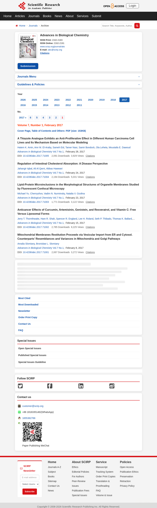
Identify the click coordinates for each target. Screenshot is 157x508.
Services (82, 16)
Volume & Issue (104, 492)
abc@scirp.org (55, 49)
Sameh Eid (58, 145)
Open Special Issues (29, 345)
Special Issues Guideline (32, 359)
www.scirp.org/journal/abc (52, 46)
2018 (113, 97)
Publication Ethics (129, 469)
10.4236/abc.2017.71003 (36, 199)
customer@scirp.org (32, 403)
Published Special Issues (32, 352)
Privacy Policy (127, 483)
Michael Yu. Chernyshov (30, 191)
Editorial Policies (80, 469)
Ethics (75, 464)
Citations (44, 53)
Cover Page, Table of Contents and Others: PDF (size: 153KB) (51, 128)
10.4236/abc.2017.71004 (36, 174)
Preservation (126, 473)
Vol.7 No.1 (58, 149)
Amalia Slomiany (26, 241)
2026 (23, 97)
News (58, 16)
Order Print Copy (27, 314)
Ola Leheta (102, 145)
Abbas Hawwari (54, 166)
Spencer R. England (66, 216)
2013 (56, 102)
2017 (124, 97)
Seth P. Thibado (103, 216)
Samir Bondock (87, 145)
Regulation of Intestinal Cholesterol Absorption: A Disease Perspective (62, 160)
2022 (68, 97)
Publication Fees (80, 488)
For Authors (78, 473)
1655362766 (28, 415)
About (69, 16)
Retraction (125, 478)
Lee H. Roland (86, 216)
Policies (125, 459)
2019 (101, 97)
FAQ (20, 327)
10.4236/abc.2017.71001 (36, 249)
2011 (79, 102)
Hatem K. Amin (25, 145)
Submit (96, 16)
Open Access (127, 464)
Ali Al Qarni (39, 166)
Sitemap (52, 478)
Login (132, 5)
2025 (34, 97)
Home (8, 16)
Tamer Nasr (71, 145)
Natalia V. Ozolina (75, 191)
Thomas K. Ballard (122, 216)
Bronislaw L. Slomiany (47, 241)
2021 (79, 97)
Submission (27, 63)
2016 (23, 102)
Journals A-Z (54, 464)
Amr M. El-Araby (42, 145)
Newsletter (24, 308)
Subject (52, 469)
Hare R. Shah (48, 216)
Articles (20, 16)
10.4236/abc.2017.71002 (36, 224)
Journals (34, 16)
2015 (34, 102)
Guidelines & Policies (78, 82)
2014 (45, 102)
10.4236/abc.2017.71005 (36, 153)
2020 (90, 97)
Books (47, 16)
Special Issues (79, 492)
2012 (68, 102)
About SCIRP (81, 459)
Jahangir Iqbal (24, 166)
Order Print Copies (105, 473)
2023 (56, 97)
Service (101, 459)
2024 (45, 97)
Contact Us (24, 321)
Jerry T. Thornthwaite (28, 216)
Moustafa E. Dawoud (119, 145)
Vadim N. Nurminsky (54, 191)
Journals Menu (78, 73)
